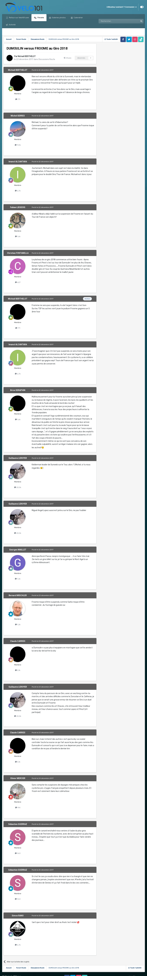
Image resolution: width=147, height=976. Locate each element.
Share (67, 58)
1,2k (17, 624)
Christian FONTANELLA (18, 253)
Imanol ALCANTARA (18, 161)
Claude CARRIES (17, 641)
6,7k (18, 945)
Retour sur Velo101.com (19, 18)
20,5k (17, 487)
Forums (40, 18)
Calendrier (78, 18)
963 (17, 853)
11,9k (18, 145)
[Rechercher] (113, 21)
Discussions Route (46, 59)
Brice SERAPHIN (17, 390)
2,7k (18, 191)
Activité (12, 25)
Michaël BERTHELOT (27, 56)
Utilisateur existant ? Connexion (122, 7)
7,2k (17, 579)
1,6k (17, 236)
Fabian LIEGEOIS (17, 207)
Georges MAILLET (17, 550)
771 (17, 99)
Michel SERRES (18, 116)
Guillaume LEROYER (18, 458)
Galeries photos (59, 18)
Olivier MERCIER (17, 778)
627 (17, 282)
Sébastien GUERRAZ (17, 824)
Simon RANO (18, 915)
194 (17, 808)
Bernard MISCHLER (18, 595)
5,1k (17, 670)
